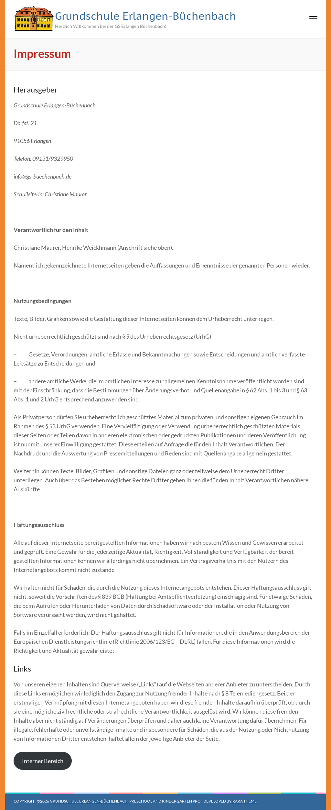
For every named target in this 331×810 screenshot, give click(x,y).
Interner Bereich (42, 760)
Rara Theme (244, 801)
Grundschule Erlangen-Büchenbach (145, 16)
